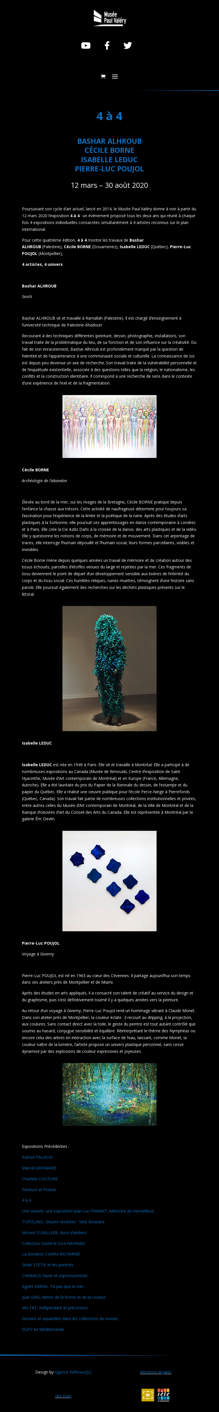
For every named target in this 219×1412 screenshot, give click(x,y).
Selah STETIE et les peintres (47, 1264)
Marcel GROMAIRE (39, 1168)
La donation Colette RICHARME (51, 1254)
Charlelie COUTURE (40, 1178)
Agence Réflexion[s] (73, 1372)
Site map (63, 1396)
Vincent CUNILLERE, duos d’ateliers (54, 1232)
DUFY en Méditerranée (43, 1329)
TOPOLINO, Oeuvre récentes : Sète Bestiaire (63, 1221)
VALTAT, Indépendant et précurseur (55, 1307)
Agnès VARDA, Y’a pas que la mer (53, 1286)
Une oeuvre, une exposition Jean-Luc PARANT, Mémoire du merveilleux (88, 1211)
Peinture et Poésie (39, 1189)
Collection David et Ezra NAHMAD (53, 1243)
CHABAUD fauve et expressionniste (55, 1275)
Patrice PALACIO (37, 1157)
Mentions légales (155, 1372)
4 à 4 (26, 1200)
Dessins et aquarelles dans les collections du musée (70, 1318)
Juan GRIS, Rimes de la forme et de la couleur (64, 1297)
